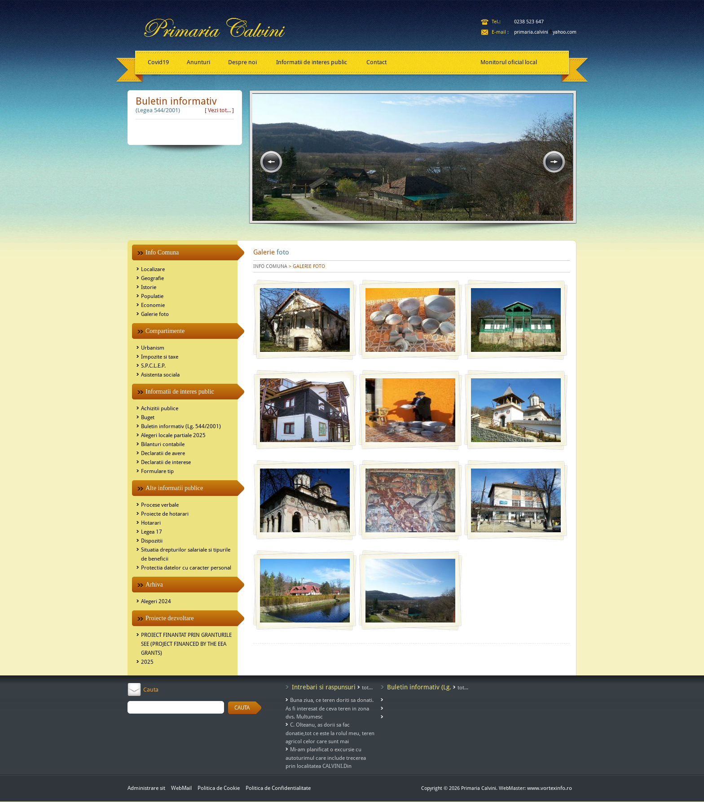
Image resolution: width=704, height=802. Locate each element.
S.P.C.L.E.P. (153, 366)
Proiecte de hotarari (165, 514)
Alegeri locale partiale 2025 (173, 435)
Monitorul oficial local (508, 62)
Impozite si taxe (159, 357)
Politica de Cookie (219, 788)
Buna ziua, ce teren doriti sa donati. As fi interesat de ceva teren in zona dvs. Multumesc (330, 708)
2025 (147, 662)
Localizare (153, 269)
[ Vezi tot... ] (219, 110)
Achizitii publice (159, 408)
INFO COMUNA (270, 266)
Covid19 (158, 62)
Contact (376, 62)
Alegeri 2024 (156, 601)
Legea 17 (151, 532)
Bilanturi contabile (163, 444)
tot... (367, 687)
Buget (147, 417)
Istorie (148, 287)
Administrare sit (146, 788)
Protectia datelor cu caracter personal (186, 568)
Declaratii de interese (166, 462)
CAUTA (242, 708)
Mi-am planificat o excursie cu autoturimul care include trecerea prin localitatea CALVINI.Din (326, 757)
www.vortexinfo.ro (549, 788)
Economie (153, 305)
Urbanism (152, 348)
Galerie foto (155, 314)
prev (271, 162)
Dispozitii (152, 541)
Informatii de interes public (311, 62)
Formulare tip (157, 471)
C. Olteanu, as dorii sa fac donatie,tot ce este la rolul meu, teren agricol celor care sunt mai (330, 733)
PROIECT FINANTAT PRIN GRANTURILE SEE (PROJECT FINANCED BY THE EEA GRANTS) (186, 644)
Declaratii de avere (163, 453)
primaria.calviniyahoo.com (545, 32)
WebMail (181, 788)
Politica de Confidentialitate (278, 788)
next (554, 162)
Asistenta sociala (160, 375)
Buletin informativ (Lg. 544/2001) (181, 426)
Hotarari (151, 523)
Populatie (152, 296)
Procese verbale (160, 505)
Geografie (152, 278)
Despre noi (242, 62)
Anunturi (198, 62)
